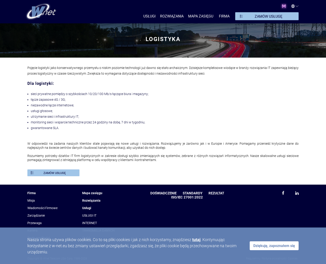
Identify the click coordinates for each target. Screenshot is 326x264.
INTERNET (89, 223)
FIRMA (224, 16)
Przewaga (34, 223)
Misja (31, 200)
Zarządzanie (36, 215)
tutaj (196, 239)
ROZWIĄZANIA (172, 16)
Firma (31, 193)
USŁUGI (149, 16)
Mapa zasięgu (200, 16)
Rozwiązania (91, 200)
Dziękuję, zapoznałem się (274, 246)
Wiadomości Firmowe (42, 208)
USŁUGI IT (89, 215)
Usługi (86, 208)
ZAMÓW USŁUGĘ (268, 16)
